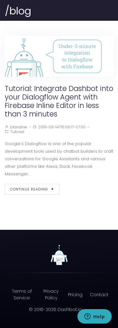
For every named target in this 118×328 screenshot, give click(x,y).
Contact (99, 294)
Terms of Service (22, 294)
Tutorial (17, 131)
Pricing (75, 294)
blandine (18, 127)
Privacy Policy (51, 294)
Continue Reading (32, 189)
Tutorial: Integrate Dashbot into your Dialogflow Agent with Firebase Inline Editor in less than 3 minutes (59, 101)
